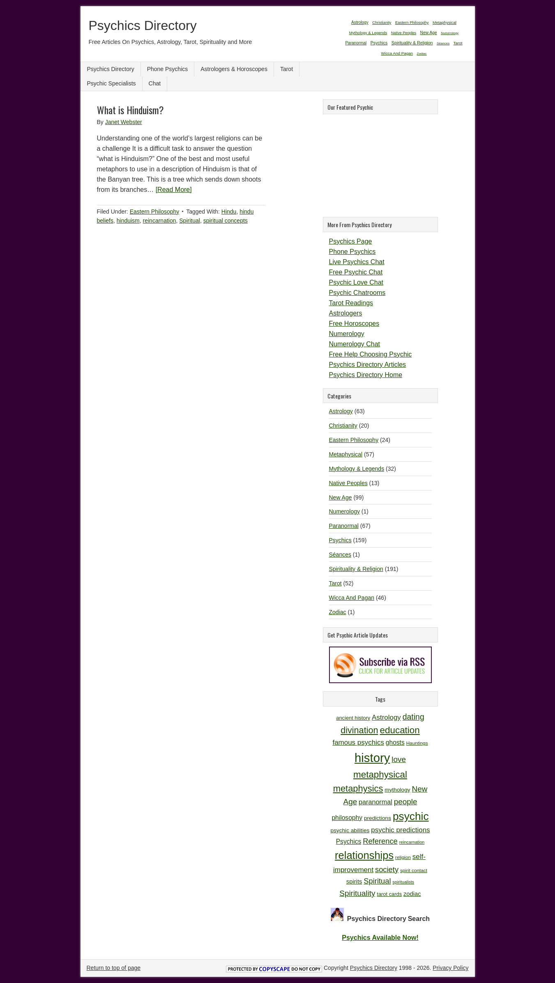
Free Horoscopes (354, 323)
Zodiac (337, 612)
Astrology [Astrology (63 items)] (359, 22)
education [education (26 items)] (399, 730)
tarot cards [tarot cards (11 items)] (389, 894)
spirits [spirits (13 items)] (354, 881)
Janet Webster (123, 122)
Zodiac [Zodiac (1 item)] (422, 53)
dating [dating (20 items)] (413, 716)
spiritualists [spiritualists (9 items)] (403, 881)
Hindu (229, 211)
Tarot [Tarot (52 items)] (458, 43)
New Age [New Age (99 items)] (428, 32)
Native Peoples (348, 483)
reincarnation (159, 220)
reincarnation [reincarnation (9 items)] (412, 842)
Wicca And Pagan (352, 597)
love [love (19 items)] (398, 759)
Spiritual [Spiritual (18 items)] (377, 881)
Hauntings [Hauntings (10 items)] (417, 743)
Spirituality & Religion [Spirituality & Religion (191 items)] (412, 42)
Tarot (286, 69)
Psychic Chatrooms (357, 292)
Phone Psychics (167, 69)
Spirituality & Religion (356, 569)
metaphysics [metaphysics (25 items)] (358, 788)
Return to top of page (114, 968)
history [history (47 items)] (372, 757)
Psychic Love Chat (356, 282)
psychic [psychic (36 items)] (411, 816)
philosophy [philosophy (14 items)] (347, 817)
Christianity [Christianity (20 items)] (381, 23)
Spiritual (189, 220)
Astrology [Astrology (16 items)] (386, 717)
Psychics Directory (143, 25)
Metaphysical (346, 454)
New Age (340, 497)
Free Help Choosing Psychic (370, 354)
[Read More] (174, 189)
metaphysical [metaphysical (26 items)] (380, 774)
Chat (155, 83)
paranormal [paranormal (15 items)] (375, 802)
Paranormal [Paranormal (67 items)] (355, 43)
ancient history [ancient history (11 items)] (353, 718)
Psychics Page (350, 241)
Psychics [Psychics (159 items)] (379, 42)
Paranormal (344, 526)
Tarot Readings (351, 302)
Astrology (341, 411)
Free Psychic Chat (356, 272)
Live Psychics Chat (357, 261)
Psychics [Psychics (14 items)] (349, 841)
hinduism (128, 220)
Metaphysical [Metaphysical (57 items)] (444, 22)
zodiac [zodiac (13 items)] (412, 894)
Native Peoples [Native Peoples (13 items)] (403, 33)
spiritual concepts (225, 220)
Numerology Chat (354, 344)
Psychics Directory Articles (367, 364)
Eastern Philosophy (155, 211)
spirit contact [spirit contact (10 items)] (413, 870)
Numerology (346, 333)
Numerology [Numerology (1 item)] (449, 33)
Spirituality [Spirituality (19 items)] (357, 893)
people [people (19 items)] (405, 801)
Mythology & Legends (357, 468)
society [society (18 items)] (386, 869)
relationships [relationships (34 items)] (364, 855)
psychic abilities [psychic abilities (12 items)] (349, 830)
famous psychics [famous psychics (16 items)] (358, 742)
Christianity (343, 425)
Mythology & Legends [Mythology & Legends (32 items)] (368, 32)
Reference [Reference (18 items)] (380, 841)
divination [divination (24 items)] (359, 730)
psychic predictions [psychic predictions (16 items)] (400, 830)
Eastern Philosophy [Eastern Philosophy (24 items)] (412, 22)
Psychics (340, 540)
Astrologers (345, 313)
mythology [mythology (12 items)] (397, 790)
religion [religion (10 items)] (403, 857)
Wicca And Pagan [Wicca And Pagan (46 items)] (397, 53)
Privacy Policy (450, 968)
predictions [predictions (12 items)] (377, 818)
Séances (340, 554)
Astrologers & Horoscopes (233, 69)
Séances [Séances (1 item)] (443, 43)
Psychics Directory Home (366, 374)
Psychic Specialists (111, 83)
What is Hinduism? (130, 109)
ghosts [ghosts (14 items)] (395, 742)
